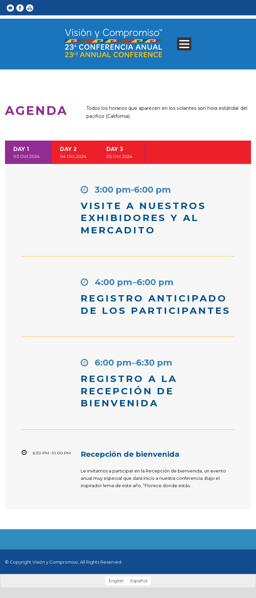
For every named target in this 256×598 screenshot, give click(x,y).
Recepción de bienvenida (130, 454)
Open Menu (184, 43)
